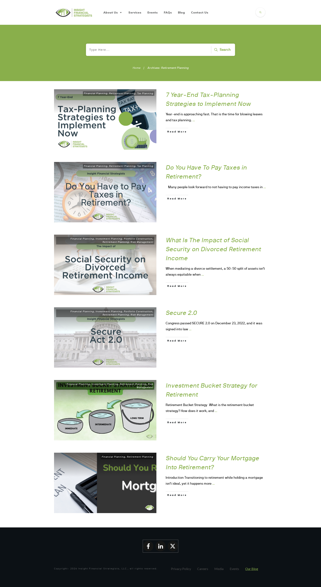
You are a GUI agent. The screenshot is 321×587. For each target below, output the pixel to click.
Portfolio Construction (138, 238)
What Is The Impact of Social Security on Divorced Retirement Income (213, 249)
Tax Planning (145, 93)
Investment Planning (109, 238)
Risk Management (142, 242)
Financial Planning (95, 93)
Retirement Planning (122, 93)
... (193, 120)
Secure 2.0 (181, 312)
